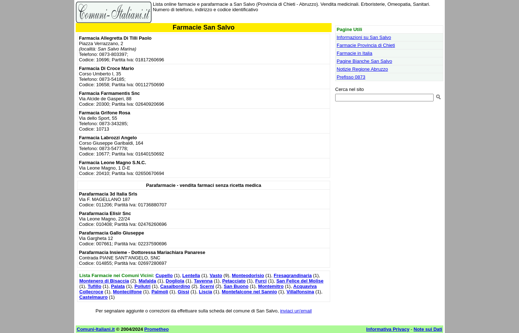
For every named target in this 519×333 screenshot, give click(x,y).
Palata (118, 286)
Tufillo (94, 286)
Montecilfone (127, 291)
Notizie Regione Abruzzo (362, 69)
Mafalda (147, 281)
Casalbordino (175, 286)
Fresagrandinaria (293, 275)
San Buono (236, 286)
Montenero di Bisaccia (104, 281)
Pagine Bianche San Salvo (364, 61)
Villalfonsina (300, 291)
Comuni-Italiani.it (96, 329)
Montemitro (271, 286)
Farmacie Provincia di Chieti (366, 45)
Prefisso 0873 (351, 77)
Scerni (207, 286)
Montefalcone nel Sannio (249, 291)
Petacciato (233, 281)
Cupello (164, 275)
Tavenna (203, 281)
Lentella (191, 275)
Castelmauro (93, 297)
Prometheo (156, 329)
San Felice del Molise (300, 281)
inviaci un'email (296, 311)
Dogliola (175, 281)
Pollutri (142, 286)
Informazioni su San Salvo (364, 37)
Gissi (183, 291)
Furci (261, 281)
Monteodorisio (248, 275)
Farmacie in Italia (354, 53)
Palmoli (159, 291)
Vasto (216, 275)
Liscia (205, 291)
